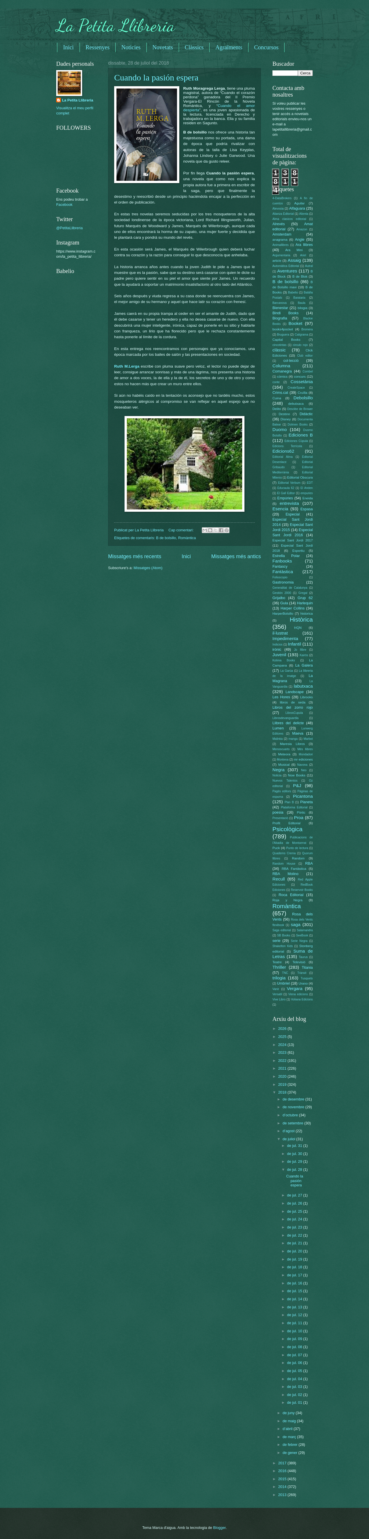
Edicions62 (283, 451)
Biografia (279, 318)
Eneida (307, 498)
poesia (277, 812)
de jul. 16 (295, 1283)
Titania (307, 967)
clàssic (279, 349)
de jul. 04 (295, 1379)
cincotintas (279, 345)
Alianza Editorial (283, 213)
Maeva (298, 733)
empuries (307, 493)
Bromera (307, 329)
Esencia (280, 508)
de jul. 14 (295, 1299)
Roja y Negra (287, 900)
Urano (303, 983)
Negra (278, 769)
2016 (282, 1471)
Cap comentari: (181, 530)
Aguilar (299, 203)
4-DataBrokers (281, 198)
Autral (309, 266)
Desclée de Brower (300, 409)
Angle (299, 239)
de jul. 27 (295, 1195)
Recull (278, 878)
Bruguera (283, 334)
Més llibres (305, 749)
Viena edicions (298, 994)
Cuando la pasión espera (156, 77)
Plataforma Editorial (294, 807)
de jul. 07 (295, 1355)
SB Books (283, 935)
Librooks (306, 697)
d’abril (288, 1429)
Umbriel (283, 983)
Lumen (278, 728)
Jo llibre (300, 649)
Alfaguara (297, 208)
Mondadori (306, 754)
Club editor (305, 355)
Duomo (279, 429)
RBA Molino (285, 874)
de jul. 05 (295, 1371)
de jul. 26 (295, 1203)
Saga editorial (281, 930)
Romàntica (187, 538)
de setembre (293, 1123)
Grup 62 (305, 598)
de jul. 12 (295, 1315)
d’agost (289, 1131)
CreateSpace (296, 387)
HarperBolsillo (282, 613)
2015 (282, 1479)
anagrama (279, 239)
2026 (282, 1028)
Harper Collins (292, 608)
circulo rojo (300, 345)
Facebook (64, 204)
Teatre (277, 962)
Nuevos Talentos (285, 780)
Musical (283, 764)
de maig (290, 1421)
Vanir (275, 989)
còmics (282, 376)
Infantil (294, 643)
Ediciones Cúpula (296, 441)
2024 (282, 1045)
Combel (308, 371)
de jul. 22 (295, 1235)
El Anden (306, 488)
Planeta (306, 802)
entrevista (289, 503)
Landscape (294, 692)
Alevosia (278, 208)
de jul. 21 (295, 1243)
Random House (283, 863)
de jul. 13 (295, 1307)
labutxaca (303, 686)
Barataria (299, 297)
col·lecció (291, 360)
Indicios (277, 644)
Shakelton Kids (282, 946)
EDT (310, 482)
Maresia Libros (292, 744)
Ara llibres (304, 244)
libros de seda (293, 702)
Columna (281, 365)
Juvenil (279, 654)
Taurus (303, 957)
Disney (285, 419)
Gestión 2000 (281, 592)
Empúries (285, 498)
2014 (282, 1487)
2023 (282, 1052)
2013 (282, 1495)
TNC (285, 972)
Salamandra (305, 930)
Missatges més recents (134, 556)
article (276, 260)
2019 (282, 1084)
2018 (282, 1092)
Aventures (287, 270)
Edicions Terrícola (287, 446)
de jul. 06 (295, 1363)
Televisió (299, 962)
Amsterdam (281, 234)
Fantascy (279, 566)
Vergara (294, 988)
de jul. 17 (295, 1275)
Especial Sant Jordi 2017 (292, 540)
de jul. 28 (295, 1169)
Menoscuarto (281, 749)
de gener (290, 1452)
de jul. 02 (295, 1395)
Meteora (284, 754)
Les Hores (281, 697)
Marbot (308, 738)
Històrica (301, 619)
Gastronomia (283, 582)
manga (293, 738)
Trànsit (302, 972)
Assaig (294, 260)
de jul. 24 (295, 1219)
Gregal (302, 592)
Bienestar (280, 308)
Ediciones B (301, 434)
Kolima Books (283, 660)
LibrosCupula (294, 712)
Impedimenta (285, 638)
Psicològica (287, 829)
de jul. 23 (295, 1227)
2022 (282, 1060)
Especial (293, 514)
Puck (276, 848)
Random (298, 858)
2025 (282, 1036)
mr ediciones (303, 759)
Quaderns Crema (284, 853)
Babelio (293, 292)
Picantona (303, 796)
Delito (276, 409)
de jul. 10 (295, 1331)
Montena (283, 759)
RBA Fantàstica (294, 868)
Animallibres (280, 245)
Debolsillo (303, 397)
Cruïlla (302, 392)
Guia (284, 603)
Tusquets (307, 978)
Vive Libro (279, 999)
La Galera (304, 665)
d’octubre (291, 1115)
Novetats (163, 47)
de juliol (289, 1139)
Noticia (276, 775)
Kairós (304, 655)
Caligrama (301, 334)
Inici (68, 47)
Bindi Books (285, 313)
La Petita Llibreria (115, 25)
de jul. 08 (295, 1347)
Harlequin (305, 603)
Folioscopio (279, 577)
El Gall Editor (286, 493)
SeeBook (302, 935)
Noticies (131, 47)
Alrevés (278, 224)
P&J (297, 785)
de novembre (294, 1107)
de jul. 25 (295, 1211)
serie (276, 940)
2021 (282, 1068)
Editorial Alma (282, 456)
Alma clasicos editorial (289, 219)
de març (290, 1437)
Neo (303, 770)
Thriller (279, 967)
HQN (298, 627)
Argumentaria (281, 255)
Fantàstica (282, 571)
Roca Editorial (290, 895)
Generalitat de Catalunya (289, 587)
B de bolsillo (166, 538)
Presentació (280, 818)
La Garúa (286, 670)
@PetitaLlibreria (69, 228)
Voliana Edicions (302, 999)
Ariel (303, 255)
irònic (276, 649)
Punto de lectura (297, 848)
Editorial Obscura (300, 477)
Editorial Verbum (289, 482)
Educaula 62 (285, 488)
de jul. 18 (295, 1267)
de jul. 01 (295, 1402)
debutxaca (296, 403)
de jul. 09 (295, 1339)
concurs (300, 376)
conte (276, 382)
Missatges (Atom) (147, 568)
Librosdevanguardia (285, 718)
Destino (284, 414)
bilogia (302, 308)
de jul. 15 (295, 1291)
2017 (282, 1463)
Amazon (301, 229)
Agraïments (228, 47)
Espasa (306, 509)
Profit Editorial (286, 823)
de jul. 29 (295, 1161)
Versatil (277, 994)
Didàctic (306, 414)
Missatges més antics (236, 556)
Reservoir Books (302, 889)
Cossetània (302, 381)
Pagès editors (281, 791)
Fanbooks (282, 560)
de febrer (290, 1444)
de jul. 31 (295, 1145)
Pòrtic (301, 812)
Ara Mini (293, 250)
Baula (301, 302)
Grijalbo (278, 598)
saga (295, 924)
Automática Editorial (285, 266)
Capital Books (286, 339)
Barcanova (279, 302)
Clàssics (194, 47)
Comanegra (282, 371)
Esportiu (298, 550)
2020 (282, 1076)
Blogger (219, 1527)
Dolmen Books (298, 424)
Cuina (276, 398)
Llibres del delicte (288, 723)
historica (306, 613)
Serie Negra (299, 940)
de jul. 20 (295, 1251)
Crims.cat (280, 392)
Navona (302, 764)
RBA (309, 863)
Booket (295, 323)
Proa (299, 817)
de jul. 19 (295, 1259)
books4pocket (282, 329)
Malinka (277, 738)
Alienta (303, 213)
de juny (289, 1413)
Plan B (289, 802)
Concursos (266, 47)
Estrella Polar (286, 556)
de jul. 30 (295, 1154)
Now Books (297, 775)
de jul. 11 (295, 1323)
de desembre (294, 1099)
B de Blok (299, 276)
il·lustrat (280, 633)
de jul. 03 (295, 1386)
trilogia (278, 977)
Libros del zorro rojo (292, 707)
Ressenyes (98, 47)
